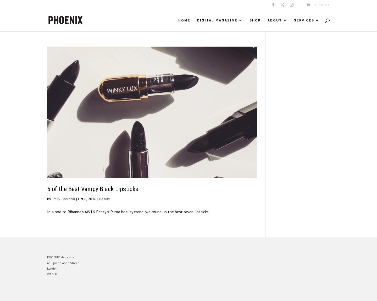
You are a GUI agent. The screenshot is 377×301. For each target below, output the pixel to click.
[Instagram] (292, 6)
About (275, 20)
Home (184, 20)
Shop (255, 20)
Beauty (104, 199)
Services (304, 20)
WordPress (104, 293)
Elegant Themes (71, 293)
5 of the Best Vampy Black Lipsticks (92, 189)
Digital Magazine (217, 20)
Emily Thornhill (63, 199)
